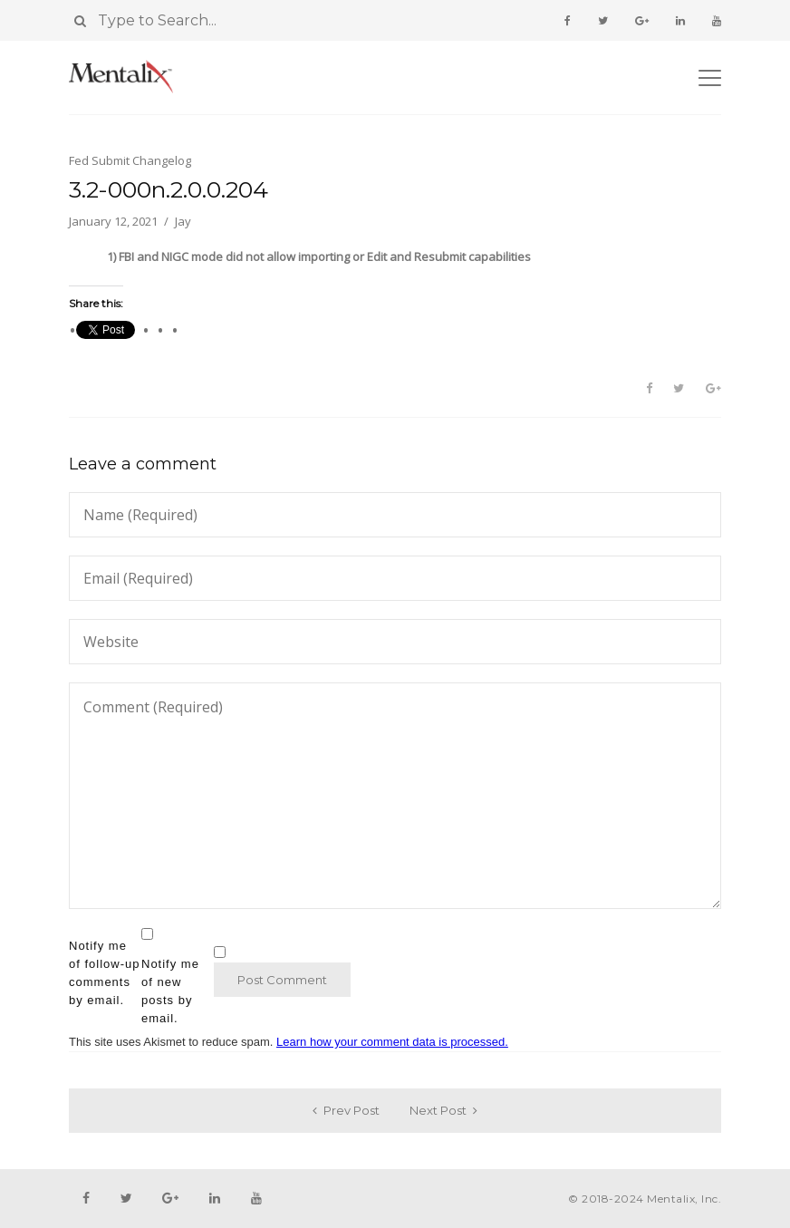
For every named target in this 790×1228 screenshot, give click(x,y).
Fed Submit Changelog (130, 160)
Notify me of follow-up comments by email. (104, 973)
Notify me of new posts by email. (170, 991)
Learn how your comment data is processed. (392, 1042)
